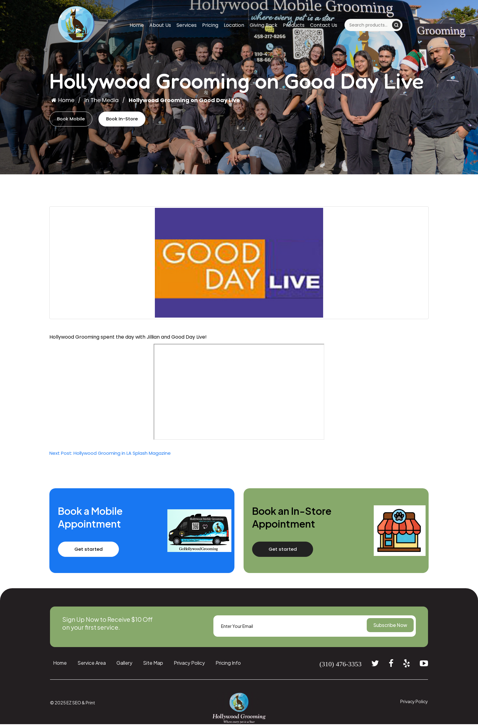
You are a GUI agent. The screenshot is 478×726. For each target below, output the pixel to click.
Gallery (124, 664)
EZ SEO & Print (80, 704)
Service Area (91, 664)
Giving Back (263, 25)
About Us (160, 25)
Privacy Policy (189, 664)
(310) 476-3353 (340, 665)
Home (137, 25)
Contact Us (323, 25)
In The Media (101, 100)
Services (187, 25)
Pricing (210, 25)
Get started (95, 550)
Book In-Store (131, 119)
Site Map (153, 664)
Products (294, 25)
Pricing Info (228, 664)
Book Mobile (74, 119)
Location (234, 25)
